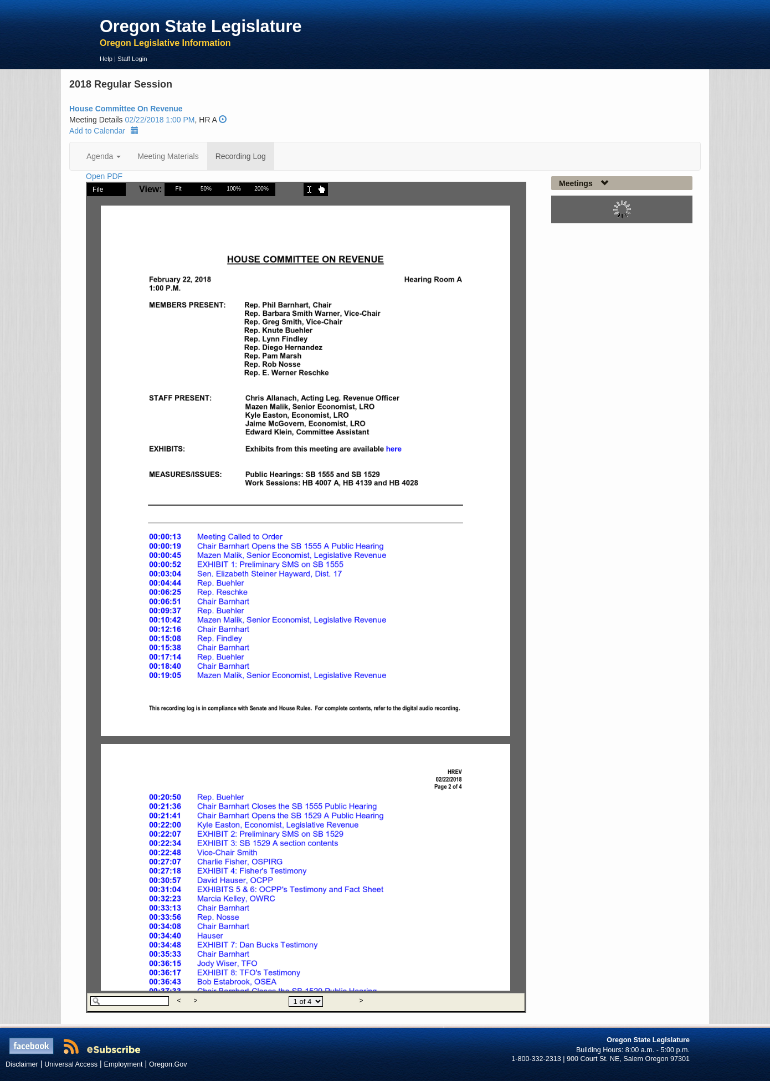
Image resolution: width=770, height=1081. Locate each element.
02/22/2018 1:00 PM (159, 119)
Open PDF (104, 176)
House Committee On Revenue (126, 108)
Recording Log (240, 156)
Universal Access (70, 1064)
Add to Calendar (103, 130)
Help (106, 58)
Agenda (103, 156)
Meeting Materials (168, 156)
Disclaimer (22, 1064)
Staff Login (132, 58)
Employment (123, 1064)
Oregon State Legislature (201, 26)
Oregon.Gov (168, 1064)
